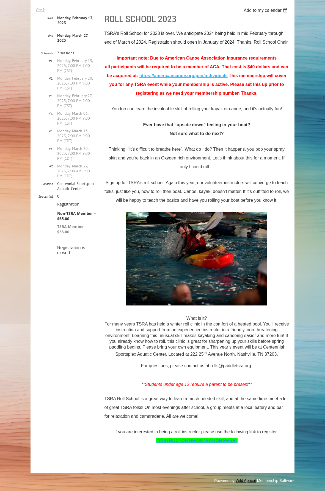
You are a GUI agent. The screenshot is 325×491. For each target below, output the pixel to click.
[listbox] (266, 10)
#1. (51, 61)
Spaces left (45, 196)
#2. (51, 78)
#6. (51, 149)
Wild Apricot (246, 480)
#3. (51, 96)
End (50, 35)
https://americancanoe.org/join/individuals (183, 75)
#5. (51, 131)
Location (47, 184)
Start (49, 18)
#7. (51, 166)
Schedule (47, 53)
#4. (51, 113)
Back (40, 9)
